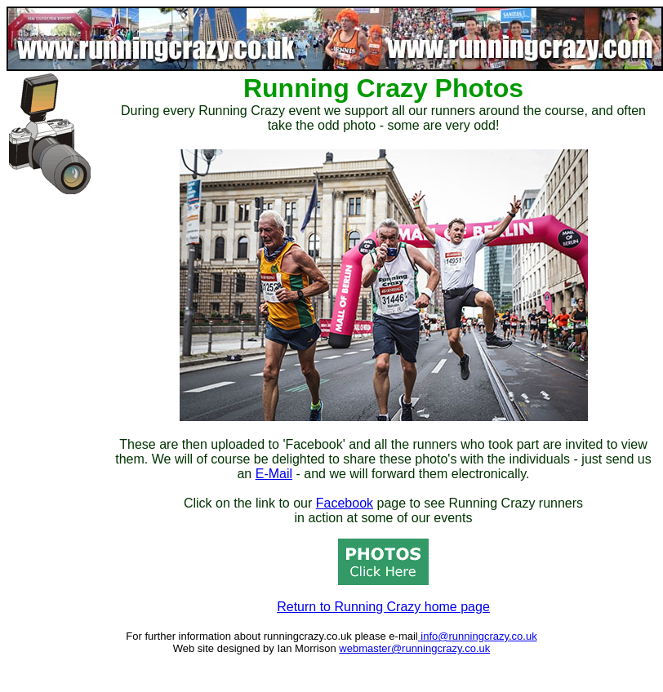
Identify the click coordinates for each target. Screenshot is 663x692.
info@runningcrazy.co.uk (477, 636)
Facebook (344, 503)
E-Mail (274, 474)
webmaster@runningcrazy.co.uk (414, 648)
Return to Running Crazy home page (383, 607)
